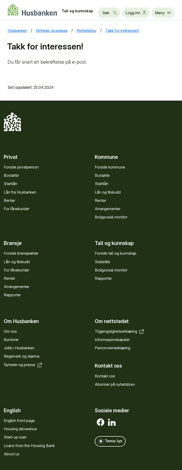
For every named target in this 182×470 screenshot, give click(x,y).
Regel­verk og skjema (21, 356)
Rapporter (12, 295)
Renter (9, 200)
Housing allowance (20, 428)
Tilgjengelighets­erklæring (120, 331)
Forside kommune (110, 167)
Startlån (10, 183)
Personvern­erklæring (112, 348)
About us (11, 454)
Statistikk (102, 261)
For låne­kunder (16, 208)
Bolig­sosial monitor (111, 217)
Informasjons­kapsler (112, 339)
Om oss (10, 331)
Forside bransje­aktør (21, 253)
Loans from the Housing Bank (29, 445)
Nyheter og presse (23, 364)
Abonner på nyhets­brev (115, 384)
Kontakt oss (105, 376)
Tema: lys (110, 441)
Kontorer (11, 339)
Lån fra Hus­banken (20, 192)
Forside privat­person (21, 167)
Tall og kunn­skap (77, 11)
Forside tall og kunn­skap (115, 253)
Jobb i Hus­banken (19, 348)
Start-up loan (15, 437)
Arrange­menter (107, 208)
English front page (19, 420)
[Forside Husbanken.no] (32, 10)
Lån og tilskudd (108, 192)
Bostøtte (11, 175)
